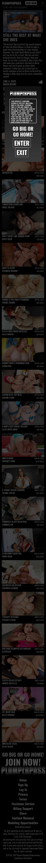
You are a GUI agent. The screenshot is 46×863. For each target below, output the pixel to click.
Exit (22, 152)
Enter (21, 142)
